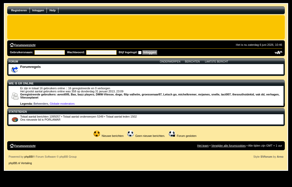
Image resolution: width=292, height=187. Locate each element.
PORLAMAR (52, 119)
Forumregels (30, 67)
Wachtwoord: (76, 52)
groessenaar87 (152, 94)
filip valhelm (132, 94)
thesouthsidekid (243, 94)
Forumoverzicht (25, 45)
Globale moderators (62, 103)
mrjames (204, 94)
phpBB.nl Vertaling (20, 163)
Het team (203, 145)
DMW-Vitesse (105, 94)
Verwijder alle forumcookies (228, 145)
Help (52, 10)
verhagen (272, 94)
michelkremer (187, 94)
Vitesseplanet (29, 97)
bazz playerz (86, 94)
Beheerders (40, 103)
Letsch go (169, 94)
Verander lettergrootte (278, 52)
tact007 (226, 94)
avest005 (63, 94)
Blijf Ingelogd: (128, 52)
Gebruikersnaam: (21, 52)
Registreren (19, 10)
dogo (118, 94)
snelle (215, 94)
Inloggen (38, 10)
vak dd (259, 94)
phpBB (28, 156)
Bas (73, 94)
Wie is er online (20, 83)
